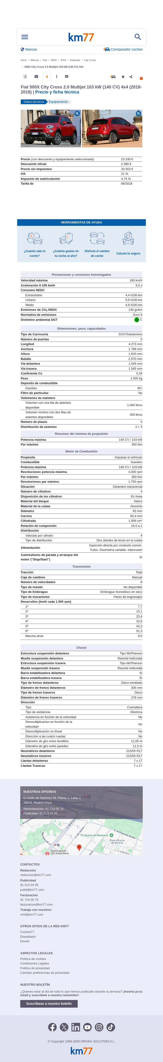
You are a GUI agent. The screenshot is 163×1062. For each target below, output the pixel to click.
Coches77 (27, 932)
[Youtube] (87, 1027)
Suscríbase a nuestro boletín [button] (49, 1003)
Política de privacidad (35, 968)
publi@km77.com (32, 889)
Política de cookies (33, 959)
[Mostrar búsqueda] (138, 37)
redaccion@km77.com (35, 875)
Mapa (48, 802)
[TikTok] (111, 1027)
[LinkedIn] (75, 1027)
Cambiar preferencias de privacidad (44, 972)
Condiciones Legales (34, 963)
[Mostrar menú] (24, 37)
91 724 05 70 (54, 809)
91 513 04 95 (48, 813)
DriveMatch (28, 936)
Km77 (81, 37)
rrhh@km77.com (31, 914)
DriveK (25, 941)
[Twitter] (64, 1027)
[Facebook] (52, 1027)
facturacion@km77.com (36, 904)
